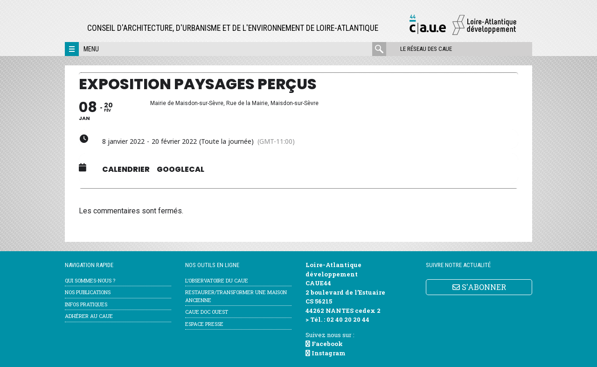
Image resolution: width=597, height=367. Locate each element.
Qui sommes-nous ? (90, 280)
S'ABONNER (479, 287)
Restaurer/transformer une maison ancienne (236, 296)
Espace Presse (204, 323)
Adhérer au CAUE (89, 315)
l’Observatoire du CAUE (216, 280)
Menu (91, 49)
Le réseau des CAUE (426, 48)
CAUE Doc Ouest (206, 311)
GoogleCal (180, 169)
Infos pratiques (86, 304)
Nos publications (88, 292)
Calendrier (126, 169)
